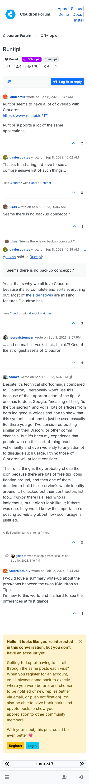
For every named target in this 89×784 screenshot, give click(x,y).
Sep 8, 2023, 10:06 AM (49, 207)
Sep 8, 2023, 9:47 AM (57, 97)
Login (32, 746)
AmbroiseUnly (19, 571)
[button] (7, 777)
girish (19, 556)
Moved (11, 59)
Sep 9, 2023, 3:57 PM (65, 337)
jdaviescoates (19, 157)
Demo (63, 14)
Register (15, 746)
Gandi (33, 183)
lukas (13, 207)
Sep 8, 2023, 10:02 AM (62, 157)
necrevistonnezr (21, 337)
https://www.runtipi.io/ (25, 115)
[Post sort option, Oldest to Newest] (9, 82)
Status (76, 8)
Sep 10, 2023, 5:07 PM (51, 377)
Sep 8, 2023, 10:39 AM (62, 249)
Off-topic (31, 59)
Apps (62, 8)
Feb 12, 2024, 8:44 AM (62, 571)
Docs (77, 14)
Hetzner (45, 183)
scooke (14, 377)
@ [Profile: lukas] (9, 256)
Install (79, 20)
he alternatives (40, 295)
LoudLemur (17, 97)
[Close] (80, 641)
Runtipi (36, 256)
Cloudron (16, 183)
